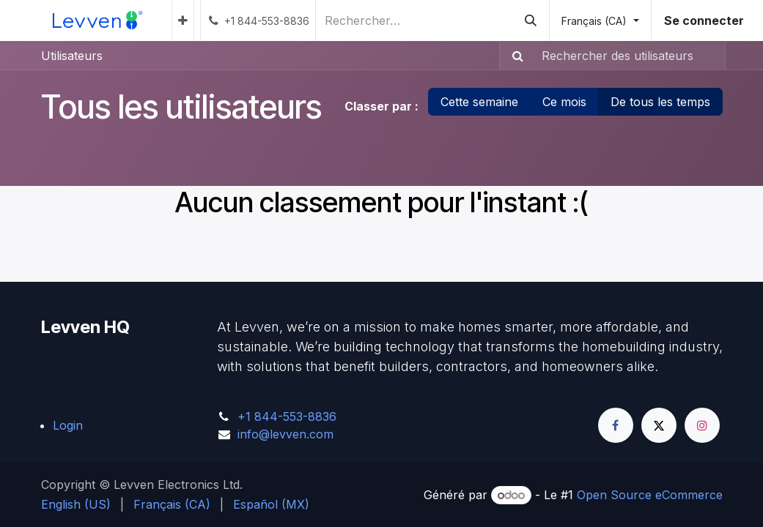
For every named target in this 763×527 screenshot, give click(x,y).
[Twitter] (659, 425)
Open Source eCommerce (650, 494)
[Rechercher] (530, 20)
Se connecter (704, 20)
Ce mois (564, 101)
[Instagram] (702, 425)
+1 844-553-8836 (286, 416)
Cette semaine (479, 101)
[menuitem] (182, 20)
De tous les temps (660, 101)
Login (68, 425)
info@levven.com (285, 434)
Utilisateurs (72, 55)
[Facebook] (615, 425)
